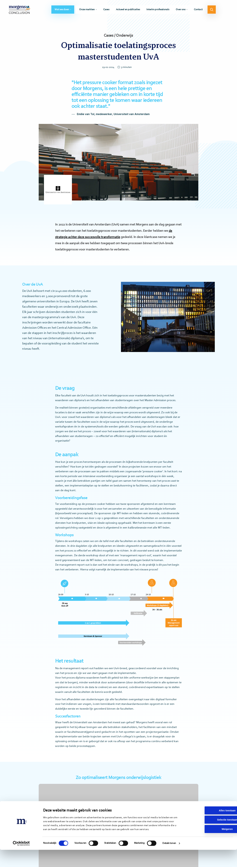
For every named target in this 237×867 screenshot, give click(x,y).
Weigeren (209, 846)
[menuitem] (62, 11)
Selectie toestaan (209, 837)
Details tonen (169, 860)
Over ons (180, 11)
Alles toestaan (209, 827)
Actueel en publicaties (128, 11)
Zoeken (212, 11)
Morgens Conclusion (21, 10)
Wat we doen (62, 11)
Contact (198, 11)
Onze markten (87, 11)
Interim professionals (157, 11)
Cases (106, 11)
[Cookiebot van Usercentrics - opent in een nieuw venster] (21, 860)
